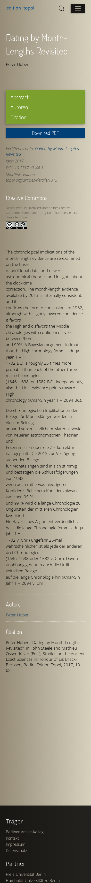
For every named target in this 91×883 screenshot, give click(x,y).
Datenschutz (16, 850)
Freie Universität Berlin (26, 874)
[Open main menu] (78, 8)
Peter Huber (17, 615)
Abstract (19, 97)
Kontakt (12, 838)
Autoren (19, 107)
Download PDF (45, 133)
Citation (18, 117)
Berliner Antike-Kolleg (24, 832)
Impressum (15, 844)
